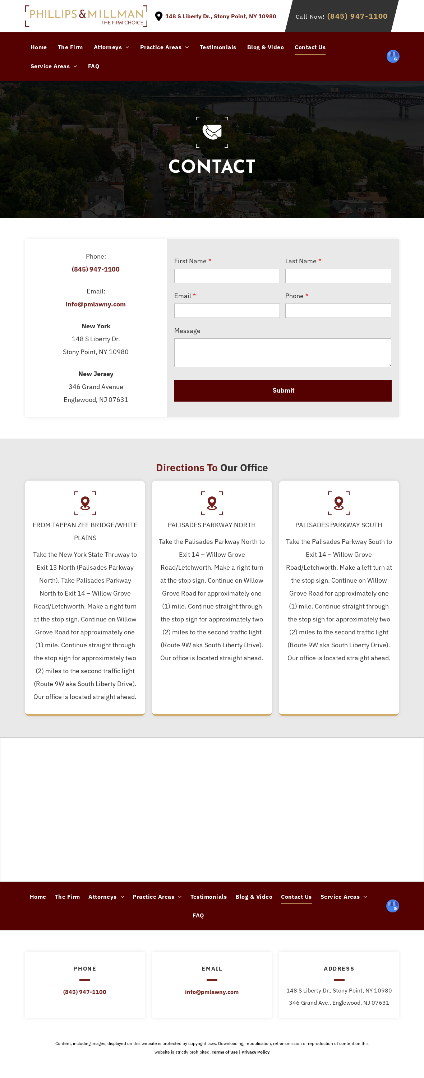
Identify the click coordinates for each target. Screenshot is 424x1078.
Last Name (301, 261)
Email (182, 296)
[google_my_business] (393, 57)
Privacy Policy (255, 1052)
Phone (294, 296)
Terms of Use (225, 1052)
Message (187, 331)
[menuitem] (38, 47)
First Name (190, 261)
